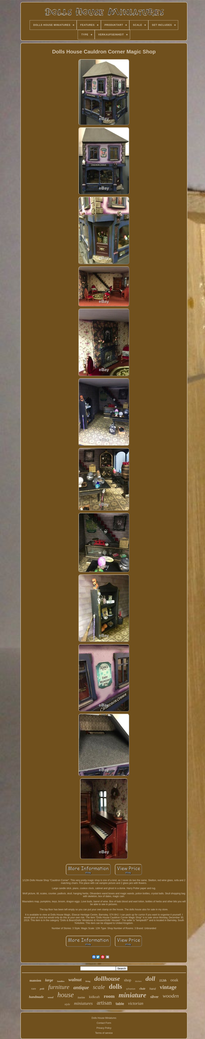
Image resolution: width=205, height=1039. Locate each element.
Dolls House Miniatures (103, 1018)
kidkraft (94, 997)
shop (127, 980)
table (120, 1004)
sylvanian (130, 988)
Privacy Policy (104, 1028)
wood (50, 997)
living (87, 981)
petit (42, 988)
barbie (81, 997)
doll (150, 978)
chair (142, 988)
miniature (132, 995)
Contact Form (104, 1023)
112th (162, 980)
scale (99, 987)
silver (154, 997)
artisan (104, 1003)
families (60, 981)
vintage (168, 987)
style (67, 1004)
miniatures (83, 1003)
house (65, 995)
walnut (74, 979)
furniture (58, 987)
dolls (115, 986)
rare (33, 988)
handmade (36, 997)
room (109, 996)
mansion (35, 980)
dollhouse (107, 978)
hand (153, 988)
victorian (135, 1003)
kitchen (138, 981)
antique (81, 987)
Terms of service (104, 1033)
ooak (174, 980)
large (49, 980)
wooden (171, 996)
